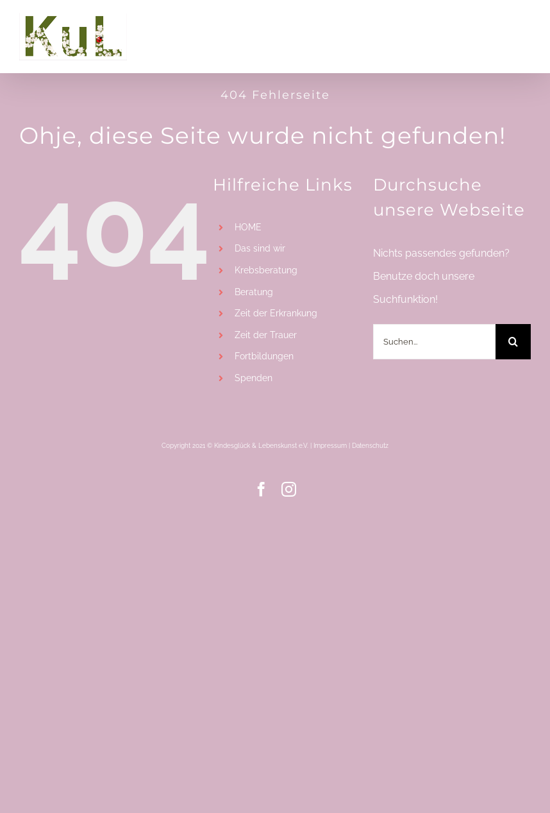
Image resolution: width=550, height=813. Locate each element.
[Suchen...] (434, 341)
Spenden (253, 378)
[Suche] (513, 341)
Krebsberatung (266, 270)
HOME (248, 227)
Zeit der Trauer (266, 335)
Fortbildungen (264, 356)
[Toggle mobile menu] (524, 24)
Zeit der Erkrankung (276, 313)
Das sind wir (260, 248)
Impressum (330, 445)
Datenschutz (370, 445)
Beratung (254, 292)
